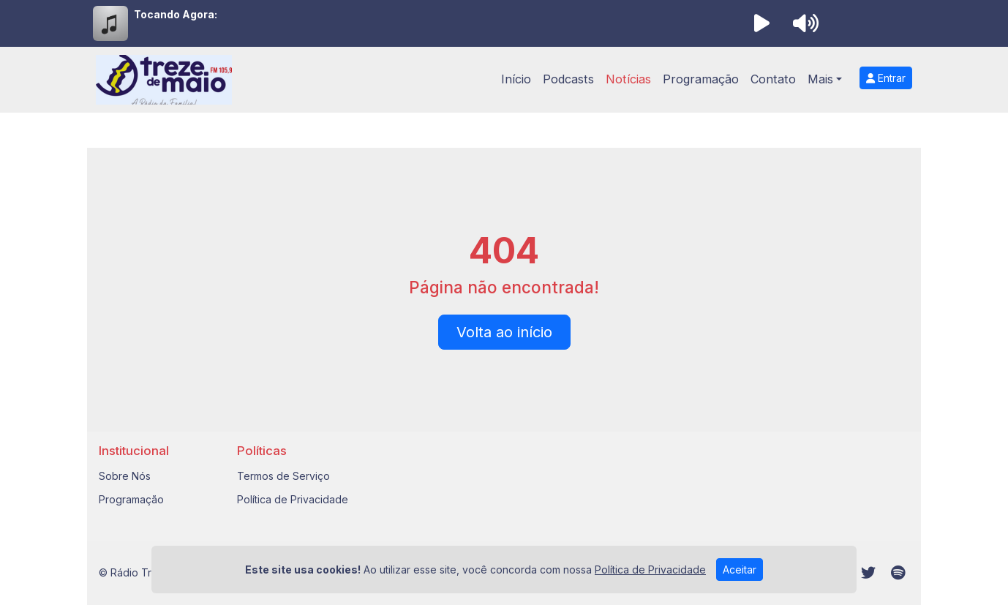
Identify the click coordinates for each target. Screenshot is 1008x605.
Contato (773, 79)
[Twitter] (868, 573)
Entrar (886, 78)
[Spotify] (898, 573)
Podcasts (568, 79)
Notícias (628, 79)
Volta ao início (504, 332)
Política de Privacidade (292, 499)
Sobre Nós (125, 476)
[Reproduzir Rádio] (761, 23)
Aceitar (739, 572)
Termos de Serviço (283, 476)
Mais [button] (820, 79)
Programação (701, 79)
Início (516, 79)
